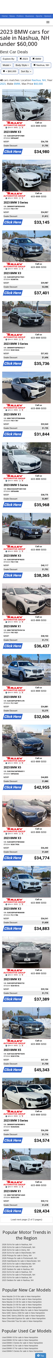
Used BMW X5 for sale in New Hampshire (20, 1340)
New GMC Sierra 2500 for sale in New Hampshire (23, 1316)
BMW (36, 59)
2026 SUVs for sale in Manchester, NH (18, 1253)
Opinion (47, 16)
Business (29, 16)
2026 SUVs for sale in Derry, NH (16, 1250)
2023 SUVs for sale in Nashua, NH (17, 1277)
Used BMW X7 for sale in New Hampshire (20, 1348)
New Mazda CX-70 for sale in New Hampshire (22, 1307)
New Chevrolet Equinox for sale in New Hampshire (24, 1318)
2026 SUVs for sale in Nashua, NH (17, 1244)
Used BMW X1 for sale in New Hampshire (20, 1346)
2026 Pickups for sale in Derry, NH (17, 1255)
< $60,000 (9, 71)
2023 (24, 59)
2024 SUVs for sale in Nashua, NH (17, 1272)
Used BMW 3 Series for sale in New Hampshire (22, 1343)
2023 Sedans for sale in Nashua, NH (17, 1280)
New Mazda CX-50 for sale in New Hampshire (22, 1299)
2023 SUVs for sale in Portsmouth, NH (18, 1275)
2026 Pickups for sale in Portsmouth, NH (19, 1258)
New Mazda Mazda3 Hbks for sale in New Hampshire (25, 1310)
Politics (20, 16)
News (12, 16)
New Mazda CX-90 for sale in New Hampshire (22, 1305)
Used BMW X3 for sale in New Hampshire (20, 1337)
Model (7, 65)
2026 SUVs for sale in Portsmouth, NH (18, 1247)
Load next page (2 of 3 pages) (26, 1219)
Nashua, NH (41, 65)
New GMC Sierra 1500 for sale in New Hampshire (23, 1313)
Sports (39, 16)
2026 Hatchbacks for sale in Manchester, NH (21, 1261)
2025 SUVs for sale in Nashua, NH (17, 1266)
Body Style (22, 65)
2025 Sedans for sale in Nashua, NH (17, 1269)
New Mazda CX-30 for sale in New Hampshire (22, 1302)
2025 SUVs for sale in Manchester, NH (18, 1264)
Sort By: (26, 71)
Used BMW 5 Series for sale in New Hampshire (22, 1351)
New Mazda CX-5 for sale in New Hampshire (21, 1296)
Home (5, 16)
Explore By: (9, 59)
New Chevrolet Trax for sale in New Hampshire (22, 1321)
